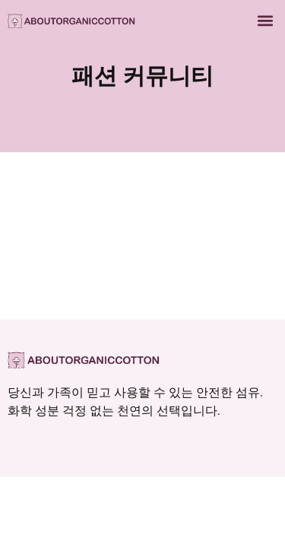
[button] (264, 20)
